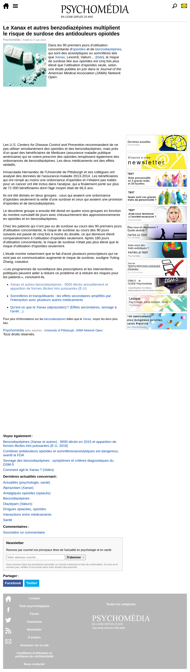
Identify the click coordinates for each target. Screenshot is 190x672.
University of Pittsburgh (59, 330)
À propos (34, 637)
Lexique (34, 598)
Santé (7, 520)
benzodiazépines (108, 49)
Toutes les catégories (121, 604)
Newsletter (34, 629)
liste (100, 57)
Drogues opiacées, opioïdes (24, 509)
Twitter (31, 583)
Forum (34, 613)
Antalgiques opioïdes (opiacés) (26, 493)
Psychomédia (11, 39)
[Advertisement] (63, 114)
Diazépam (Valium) (17, 504)
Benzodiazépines (16, 498)
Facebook (13, 583)
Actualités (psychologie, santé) (26, 482)
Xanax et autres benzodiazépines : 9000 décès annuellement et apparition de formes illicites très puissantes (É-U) (59, 286)
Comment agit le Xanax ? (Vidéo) (28, 470)
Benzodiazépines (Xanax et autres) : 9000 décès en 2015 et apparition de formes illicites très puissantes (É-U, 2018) (59, 444)
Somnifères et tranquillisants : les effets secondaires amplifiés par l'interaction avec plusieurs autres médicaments (60, 298)
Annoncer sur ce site (34, 645)
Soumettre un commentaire (24, 532)
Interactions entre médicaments (27, 514)
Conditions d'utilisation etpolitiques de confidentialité (34, 655)
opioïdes (79, 49)
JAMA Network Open (89, 330)
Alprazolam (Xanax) (18, 488)
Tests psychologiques (34, 606)
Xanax (60, 57)
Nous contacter (34, 664)
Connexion (34, 621)
